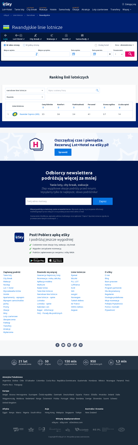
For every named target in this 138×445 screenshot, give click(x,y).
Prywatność (110, 310)
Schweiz (113, 398)
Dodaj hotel (103, 45)
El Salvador (30, 380)
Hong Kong (50, 412)
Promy (6, 307)
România (80, 398)
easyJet (74, 294)
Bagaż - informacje (45, 310)
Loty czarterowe (100, 9)
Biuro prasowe (111, 281)
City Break (7, 278)
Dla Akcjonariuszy (112, 291)
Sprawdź (63, 152)
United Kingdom (9, 402)
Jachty (6, 303)
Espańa (79, 394)
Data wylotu (75, 50)
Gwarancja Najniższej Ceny (48, 275)
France (86, 394)
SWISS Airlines (77, 307)
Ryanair (74, 275)
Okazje (75, 9)
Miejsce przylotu (44, 50)
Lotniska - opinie (44, 303)
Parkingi (6, 322)
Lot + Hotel (8, 288)
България (33, 394)
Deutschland (68, 394)
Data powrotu (97, 50)
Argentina (7, 380)
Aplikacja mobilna (44, 281)
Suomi (106, 398)
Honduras (93, 380)
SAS (72, 291)
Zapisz (102, 201)
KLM (73, 288)
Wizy (5, 313)
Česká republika (45, 394)
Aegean (74, 310)
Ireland (111, 394)
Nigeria (26, 412)
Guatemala (82, 380)
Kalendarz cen (43, 307)
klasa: (117, 45)
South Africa (36, 412)
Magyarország (9, 398)
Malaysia (60, 412)
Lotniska (41, 300)
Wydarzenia (8, 332)
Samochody (64, 9)
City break (32, 9)
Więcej (126, 9)
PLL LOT (75, 281)
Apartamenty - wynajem (13, 297)
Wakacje (43, 9)
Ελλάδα (94, 394)
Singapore (69, 412)
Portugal (64, 398)
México (102, 380)
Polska (56, 398)
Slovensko (97, 398)
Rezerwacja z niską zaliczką (48, 278)
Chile (22, 380)
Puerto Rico (8, 384)
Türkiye (78, 412)
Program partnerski (113, 288)
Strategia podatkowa (114, 297)
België (5, 394)
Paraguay (18, 384)
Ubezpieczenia (9, 319)
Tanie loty (19, 9)
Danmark (58, 394)
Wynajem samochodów (13, 300)
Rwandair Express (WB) (25, 114)
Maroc (18, 412)
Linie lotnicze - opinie (46, 297)
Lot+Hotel (7, 9)
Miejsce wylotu (9, 50)
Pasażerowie (118, 50)
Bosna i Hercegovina (18, 394)
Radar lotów (42, 288)
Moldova (20, 398)
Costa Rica (50, 380)
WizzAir (74, 278)
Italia (118, 394)
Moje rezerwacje (112, 300)
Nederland (29, 398)
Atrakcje (86, 9)
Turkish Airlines (77, 300)
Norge (38, 398)
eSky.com (64, 422)
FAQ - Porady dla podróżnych (49, 313)
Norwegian (75, 297)
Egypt (5, 412)
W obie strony (13, 45)
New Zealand (91, 412)
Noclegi (6, 284)
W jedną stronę (32, 45)
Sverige (88, 398)
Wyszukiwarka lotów (12, 291)
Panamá (120, 380)
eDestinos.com (76, 422)
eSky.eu (55, 422)
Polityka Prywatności (114, 303)
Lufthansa (75, 284)
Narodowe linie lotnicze (47, 294)
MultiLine (41, 284)
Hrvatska (102, 394)
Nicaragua (110, 380)
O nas (107, 275)
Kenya (11, 412)
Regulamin (109, 294)
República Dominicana (66, 380)
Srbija (72, 398)
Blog (107, 278)
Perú (127, 380)
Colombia (40, 380)
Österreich (47, 398)
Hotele (53, 9)
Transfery (115, 9)
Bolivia (15, 380)
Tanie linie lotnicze (45, 291)
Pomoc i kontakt (112, 307)
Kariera (108, 284)
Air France (75, 303)
